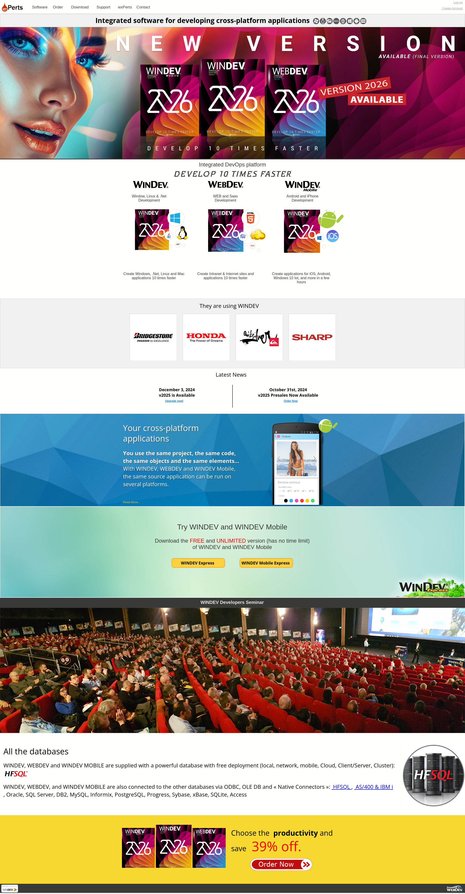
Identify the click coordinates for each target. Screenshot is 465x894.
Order (58, 7)
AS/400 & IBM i (373, 786)
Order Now (291, 401)
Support (103, 7)
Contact (143, 7)
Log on (458, 2)
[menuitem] (40, 7)
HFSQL (341, 786)
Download (79, 7)
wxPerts (125, 7)
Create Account (452, 8)
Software (40, 7)
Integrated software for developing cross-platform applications (202, 20)
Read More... (132, 502)
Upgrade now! (174, 401)
